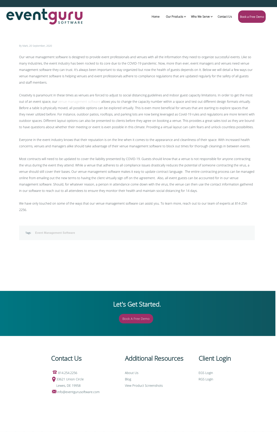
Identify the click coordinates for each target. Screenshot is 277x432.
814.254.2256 (67, 373)
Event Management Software (55, 232)
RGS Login (206, 379)
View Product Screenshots (144, 385)
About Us (131, 373)
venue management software (79, 101)
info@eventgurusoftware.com (78, 392)
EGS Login (206, 373)
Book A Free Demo (136, 319)
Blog (128, 379)
